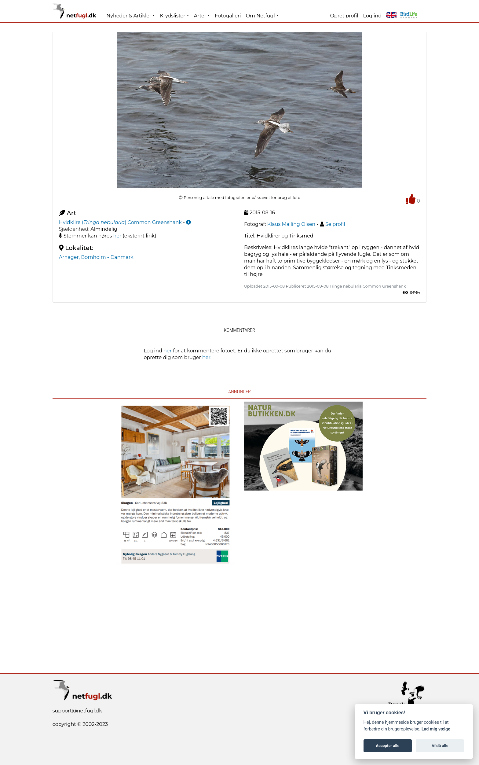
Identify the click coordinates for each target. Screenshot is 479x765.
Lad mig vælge (436, 729)
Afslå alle (440, 745)
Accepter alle (387, 745)
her (117, 236)
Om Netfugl (260, 16)
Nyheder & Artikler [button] (128, 16)
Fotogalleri (228, 16)
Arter (200, 16)
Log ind (372, 16)
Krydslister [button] (172, 16)
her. (206, 357)
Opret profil (344, 16)
